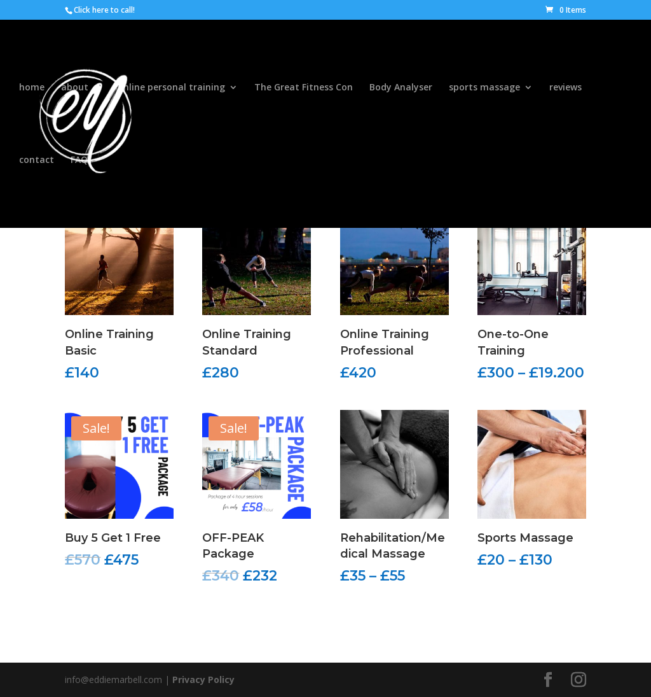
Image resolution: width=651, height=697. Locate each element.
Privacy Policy (203, 679)
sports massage (484, 88)
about (74, 88)
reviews (565, 88)
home (32, 88)
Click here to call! (104, 9)
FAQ (79, 160)
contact (36, 160)
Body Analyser (400, 88)
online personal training (171, 88)
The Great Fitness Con (303, 88)
